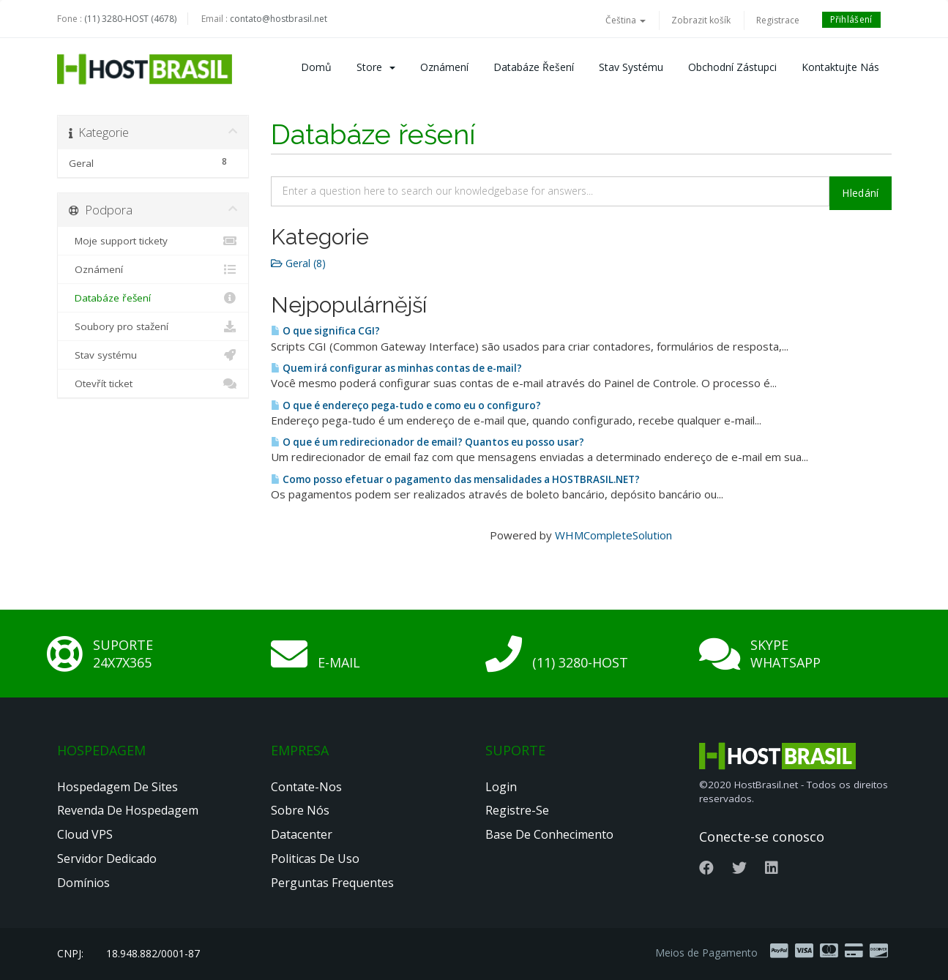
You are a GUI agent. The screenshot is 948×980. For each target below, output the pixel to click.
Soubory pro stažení (153, 326)
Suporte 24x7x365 (123, 653)
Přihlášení (851, 19)
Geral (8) (298, 263)
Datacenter (301, 834)
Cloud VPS (85, 834)
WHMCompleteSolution (613, 535)
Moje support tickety (153, 241)
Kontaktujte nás (840, 67)
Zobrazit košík (701, 20)
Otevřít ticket (153, 383)
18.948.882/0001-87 (153, 953)
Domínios (83, 883)
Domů (316, 67)
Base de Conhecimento (549, 834)
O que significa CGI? (325, 330)
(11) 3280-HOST (580, 662)
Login (501, 787)
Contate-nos (306, 787)
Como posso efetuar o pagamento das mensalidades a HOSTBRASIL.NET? (455, 479)
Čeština (625, 20)
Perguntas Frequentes (332, 883)
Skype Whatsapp (785, 653)
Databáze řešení (533, 67)
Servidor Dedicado (107, 858)
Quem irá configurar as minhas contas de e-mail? (396, 368)
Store (376, 67)
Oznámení (444, 67)
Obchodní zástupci (732, 67)
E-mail (339, 662)
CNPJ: (70, 953)
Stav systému (631, 67)
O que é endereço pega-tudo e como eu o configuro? (406, 405)
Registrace (777, 20)
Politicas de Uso (315, 858)
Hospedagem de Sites (117, 787)
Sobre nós (300, 810)
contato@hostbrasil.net (278, 18)
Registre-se (517, 810)
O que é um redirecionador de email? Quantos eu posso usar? (427, 442)
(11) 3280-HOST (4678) (130, 18)
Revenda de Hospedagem (127, 810)
